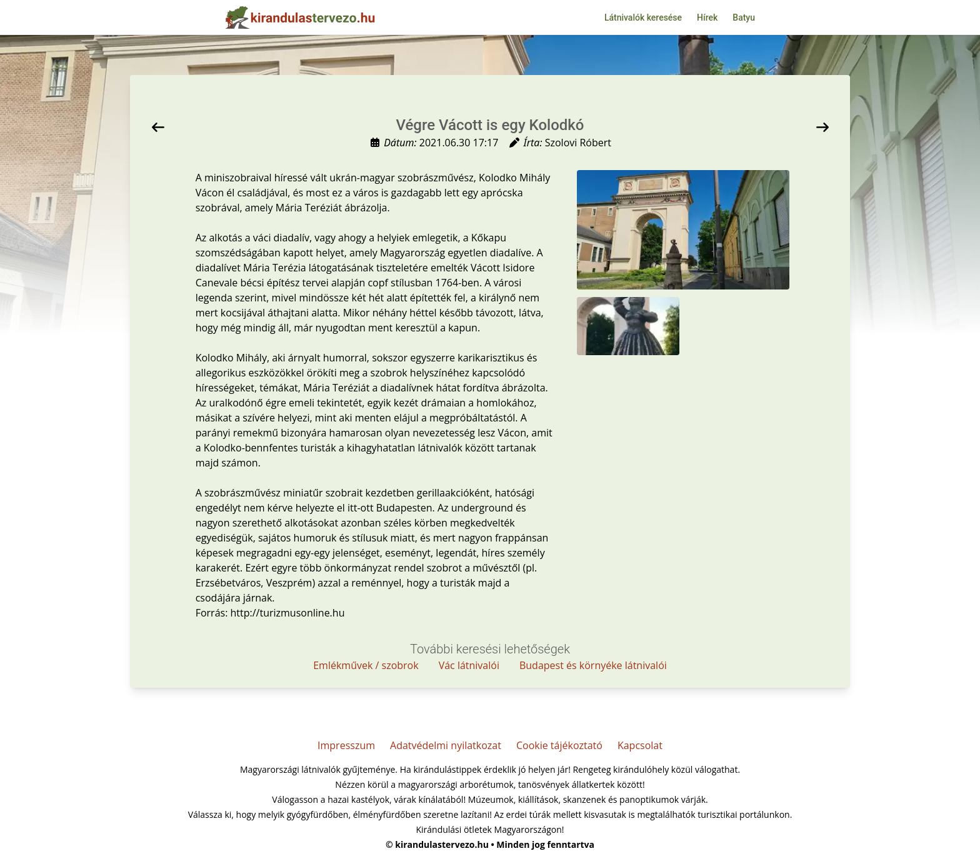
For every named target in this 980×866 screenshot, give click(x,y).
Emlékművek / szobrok (365, 665)
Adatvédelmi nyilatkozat (445, 745)
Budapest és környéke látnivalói (593, 665)
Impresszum (346, 745)
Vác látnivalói (469, 665)
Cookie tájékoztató (559, 745)
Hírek (707, 18)
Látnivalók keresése (643, 18)
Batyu (743, 18)
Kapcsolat (640, 745)
